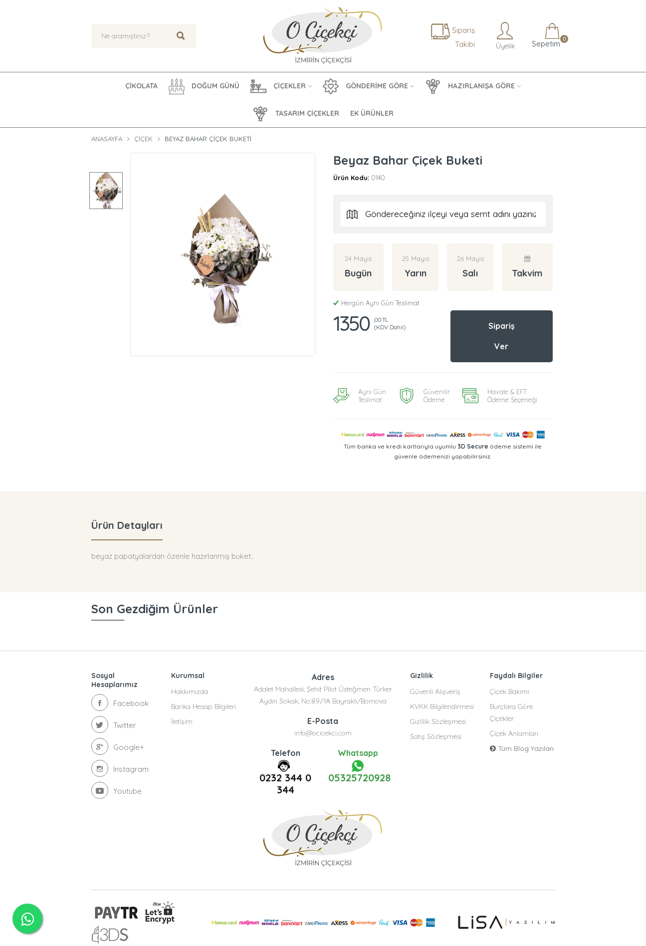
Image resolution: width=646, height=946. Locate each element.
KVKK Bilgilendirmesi (442, 705)
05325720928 (358, 771)
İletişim (182, 720)
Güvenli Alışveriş (435, 690)
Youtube (116, 789)
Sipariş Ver (501, 335)
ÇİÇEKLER (278, 86)
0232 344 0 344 (285, 783)
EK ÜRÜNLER (372, 113)
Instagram (120, 767)
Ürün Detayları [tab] (127, 524)
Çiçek (143, 139)
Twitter (113, 723)
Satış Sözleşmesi (435, 735)
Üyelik (504, 35)
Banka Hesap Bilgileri (203, 705)
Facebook (120, 701)
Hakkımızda (189, 690)
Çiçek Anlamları (514, 732)
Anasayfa (106, 139)
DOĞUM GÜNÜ (204, 86)
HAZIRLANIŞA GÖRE (470, 86)
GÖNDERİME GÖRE (365, 86)
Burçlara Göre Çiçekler (511, 711)
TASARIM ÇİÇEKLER (295, 114)
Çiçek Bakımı (509, 690)
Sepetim (545, 35)
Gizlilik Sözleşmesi (438, 720)
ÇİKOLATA (141, 85)
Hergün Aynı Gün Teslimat (376, 303)
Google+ (117, 745)
